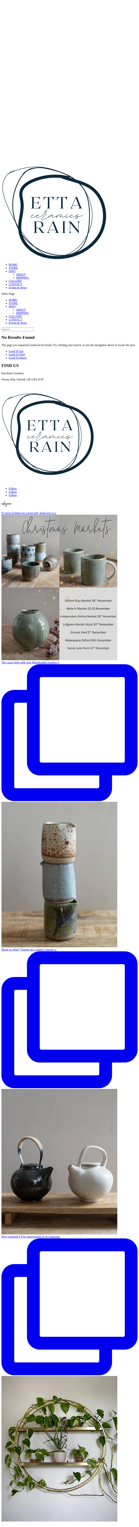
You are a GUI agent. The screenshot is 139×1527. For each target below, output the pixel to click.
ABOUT (21, 274)
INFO (12, 271)
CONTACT (15, 284)
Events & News (18, 287)
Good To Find (17, 354)
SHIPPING (22, 277)
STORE (13, 267)
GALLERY (15, 281)
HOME (13, 264)
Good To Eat (16, 351)
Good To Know (18, 357)
